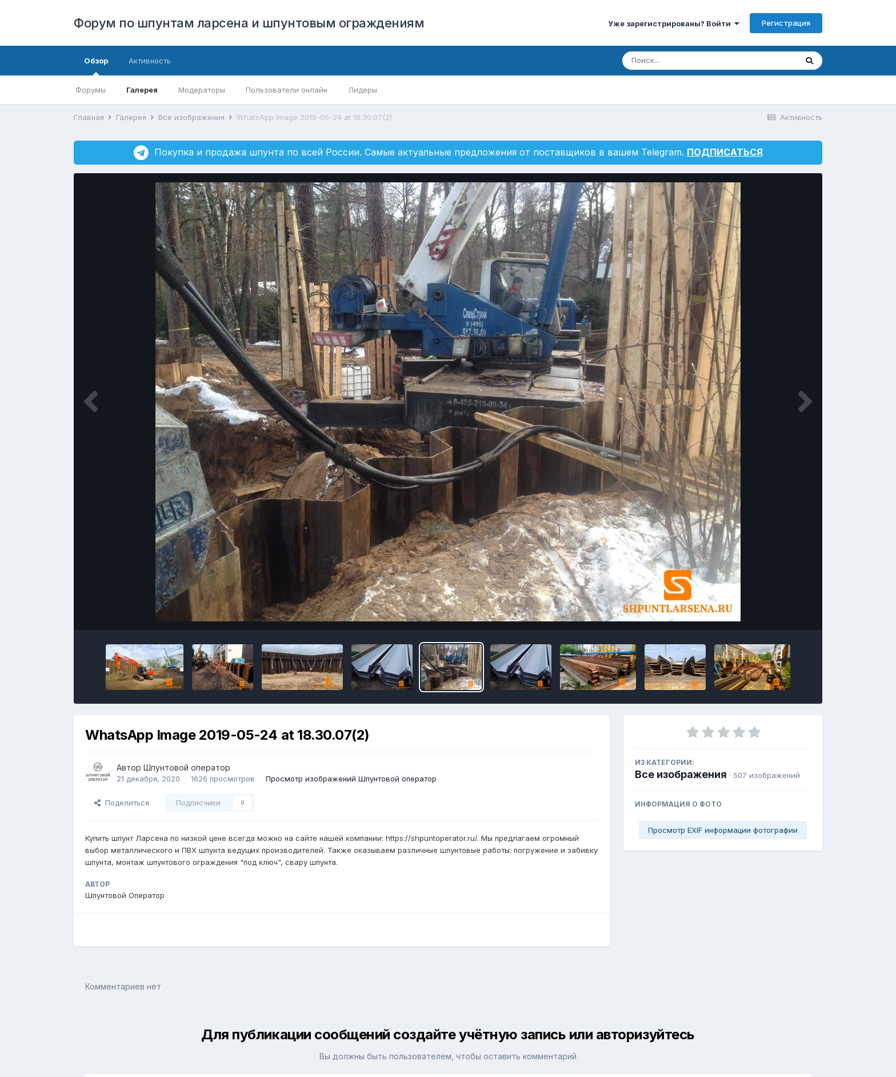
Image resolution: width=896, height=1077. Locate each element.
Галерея (142, 89)
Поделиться (121, 802)
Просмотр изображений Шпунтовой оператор (351, 778)
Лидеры (362, 89)
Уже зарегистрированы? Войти (673, 23)
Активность (150, 60)
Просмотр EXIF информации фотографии (723, 830)
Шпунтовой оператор (186, 767)
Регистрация (786, 22)
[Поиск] (687, 60)
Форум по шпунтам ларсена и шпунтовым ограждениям (249, 22)
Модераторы (201, 89)
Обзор (96, 65)
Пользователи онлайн (286, 89)
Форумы (90, 89)
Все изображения (681, 774)
